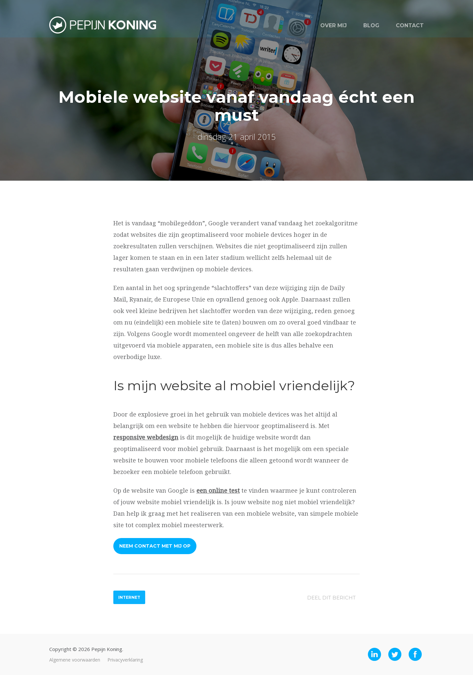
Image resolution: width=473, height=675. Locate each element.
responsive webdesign (145, 437)
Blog (371, 25)
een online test (218, 490)
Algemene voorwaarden (74, 660)
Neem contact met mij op (155, 546)
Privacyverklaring (125, 660)
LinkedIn (376, 654)
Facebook (417, 654)
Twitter (396, 654)
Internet (129, 597)
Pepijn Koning (104, 27)
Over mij (333, 25)
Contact (410, 25)
